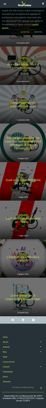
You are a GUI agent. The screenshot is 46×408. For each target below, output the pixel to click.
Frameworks (8, 372)
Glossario (7, 382)
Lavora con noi (8, 362)
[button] (5, 4)
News (5, 357)
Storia (5, 377)
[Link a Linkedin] (23, 320)
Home (5, 337)
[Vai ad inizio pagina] (41, 388)
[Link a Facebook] (13, 320)
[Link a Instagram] (33, 320)
